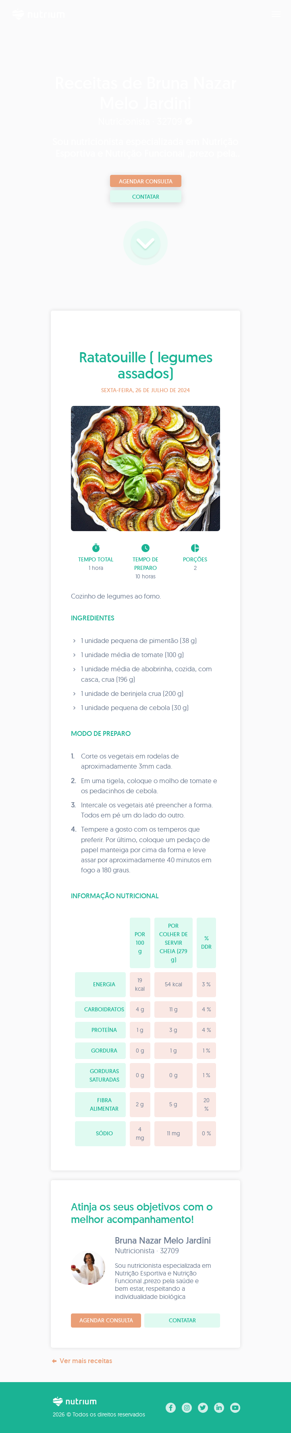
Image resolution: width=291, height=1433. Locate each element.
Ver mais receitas (81, 1361)
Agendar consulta (146, 181)
